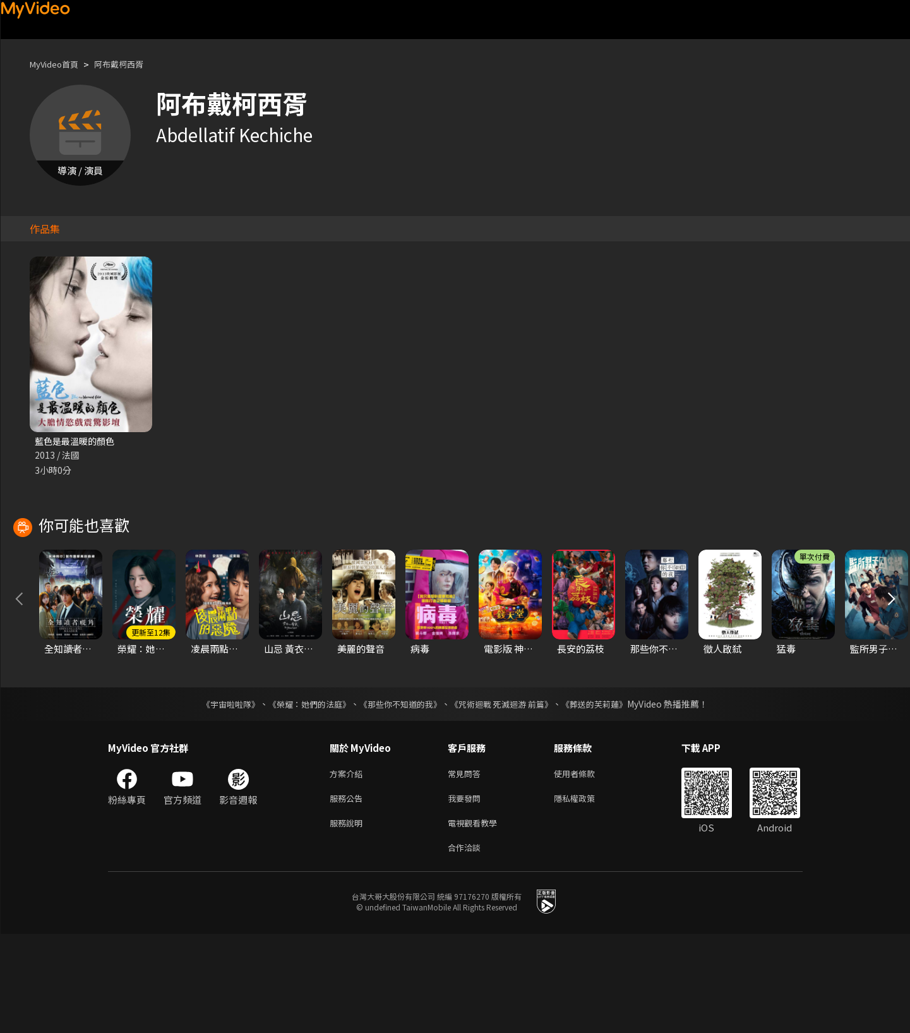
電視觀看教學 (476, 919)
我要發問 (467, 892)
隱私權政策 (585, 892)
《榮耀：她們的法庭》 (302, 795)
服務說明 (349, 919)
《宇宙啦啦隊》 (218, 795)
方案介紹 (349, 866)
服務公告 (349, 892)
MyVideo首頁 (58, 64)
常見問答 (467, 866)
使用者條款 (585, 866)
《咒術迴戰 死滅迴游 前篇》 (508, 795)
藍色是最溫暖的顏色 (77, 441)
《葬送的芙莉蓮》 (607, 795)
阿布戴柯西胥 (131, 64)
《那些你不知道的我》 (400, 795)
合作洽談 (467, 945)
